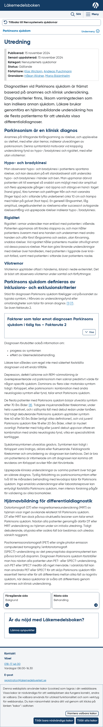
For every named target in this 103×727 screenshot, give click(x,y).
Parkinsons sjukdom (16, 30)
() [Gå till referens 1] (68, 303)
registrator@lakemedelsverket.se (25, 680)
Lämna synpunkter (22, 630)
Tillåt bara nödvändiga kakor (54, 720)
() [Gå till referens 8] (30, 405)
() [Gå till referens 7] (71, 303)
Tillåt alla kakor (87, 720)
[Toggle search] (75, 14)
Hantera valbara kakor (82, 713)
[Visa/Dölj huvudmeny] (92, 14)
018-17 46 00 (12, 664)
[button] (89, 332)
